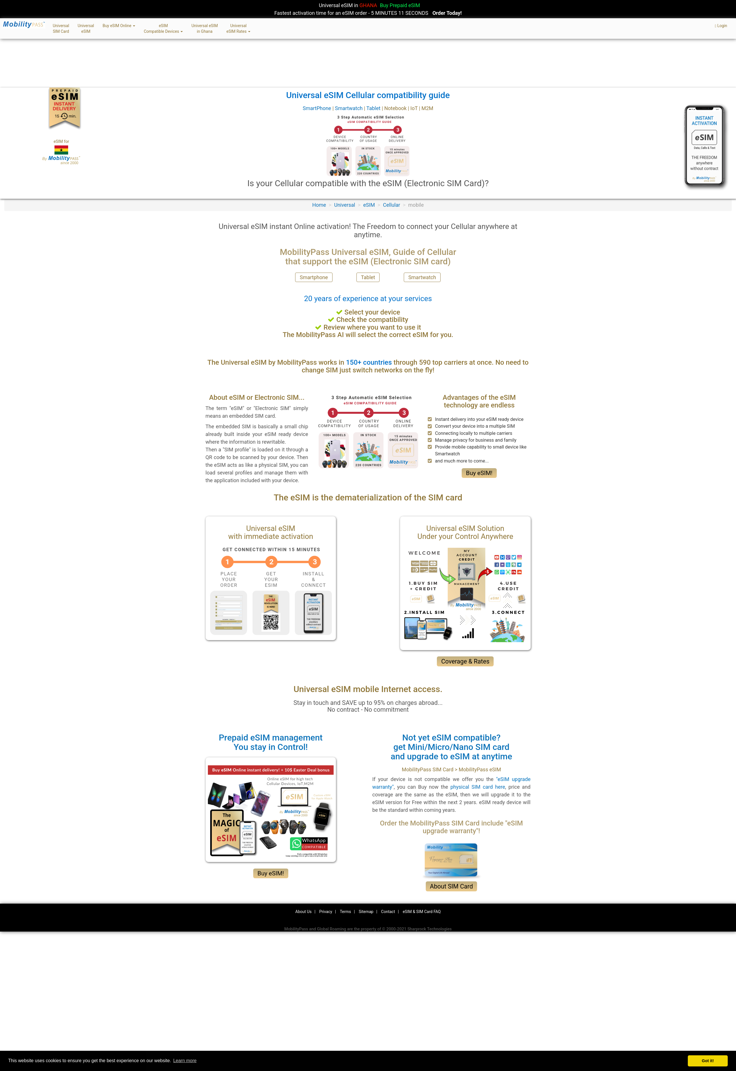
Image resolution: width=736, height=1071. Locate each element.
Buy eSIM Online (119, 25)
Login (721, 25)
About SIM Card (451, 886)
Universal (344, 205)
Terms (345, 911)
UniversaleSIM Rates (238, 28)
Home (319, 205)
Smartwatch (349, 108)
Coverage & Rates (465, 661)
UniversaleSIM (86, 28)
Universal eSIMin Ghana (204, 28)
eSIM (369, 205)
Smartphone (314, 277)
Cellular (391, 205)
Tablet (374, 108)
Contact (388, 911)
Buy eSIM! (479, 473)
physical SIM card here (478, 787)
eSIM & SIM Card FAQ (422, 911)
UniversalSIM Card (61, 28)
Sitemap (366, 911)
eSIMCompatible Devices (163, 28)
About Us (303, 911)
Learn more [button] (184, 1060)
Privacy (325, 911)
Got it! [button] (708, 1060)
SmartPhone (317, 108)
